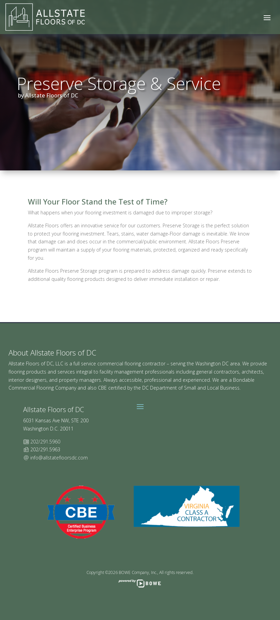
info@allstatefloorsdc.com (59, 457)
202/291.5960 (45, 441)
